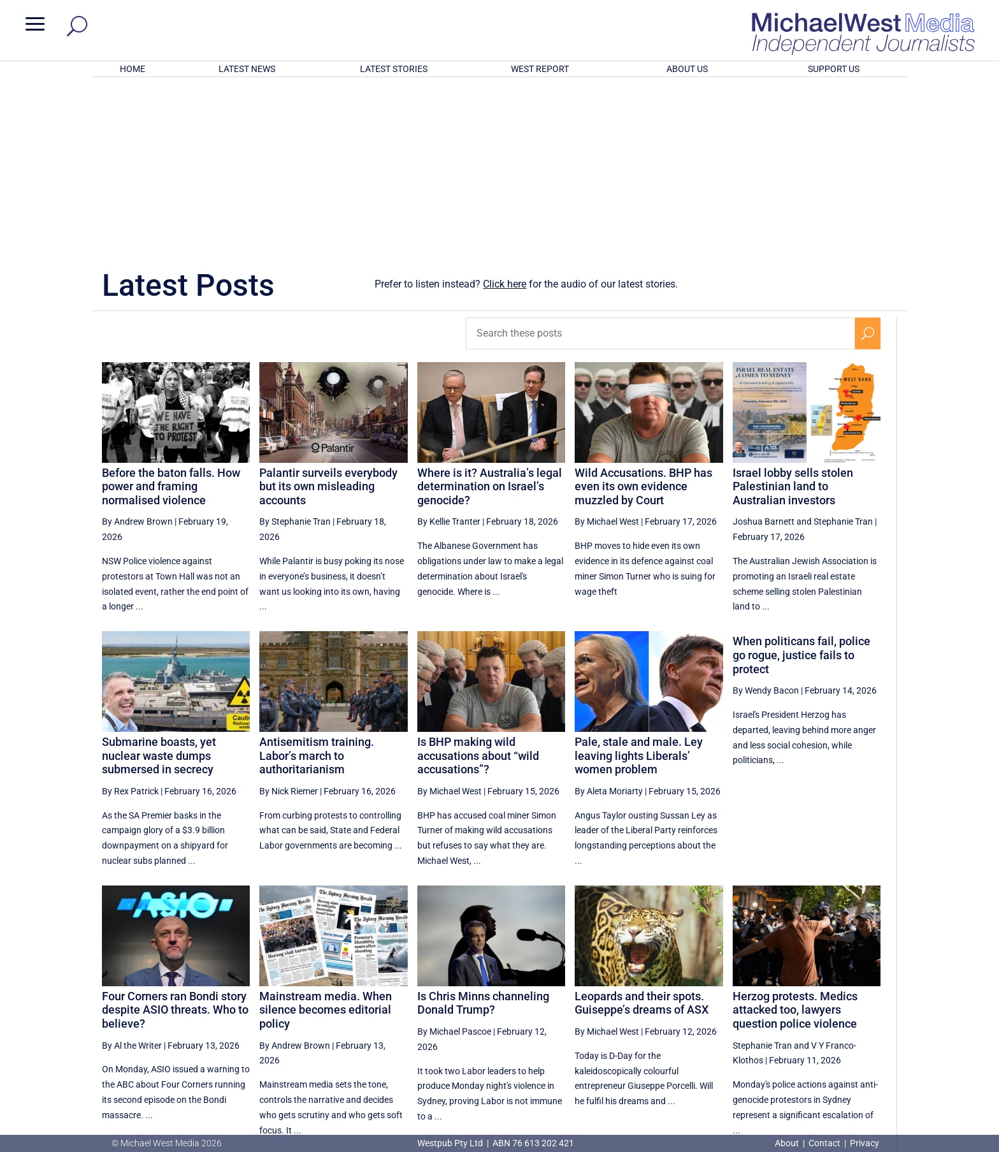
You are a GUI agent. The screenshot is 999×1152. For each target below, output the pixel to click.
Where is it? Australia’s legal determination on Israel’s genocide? (489, 319)
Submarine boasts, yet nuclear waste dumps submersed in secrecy (159, 588)
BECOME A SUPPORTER (931, 1062)
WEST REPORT (540, 69)
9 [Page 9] (744, 1014)
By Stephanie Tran (295, 354)
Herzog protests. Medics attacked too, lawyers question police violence (795, 842)
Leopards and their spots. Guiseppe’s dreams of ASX (641, 836)
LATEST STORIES (394, 69)
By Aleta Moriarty (609, 624)
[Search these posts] (660, 166)
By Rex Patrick (130, 624)
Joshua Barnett (763, 354)
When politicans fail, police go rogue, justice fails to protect (801, 487)
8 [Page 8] (717, 1014)
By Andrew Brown (137, 354)
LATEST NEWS (247, 69)
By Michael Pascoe (454, 864)
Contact (824, 1143)
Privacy (864, 1143)
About (788, 1143)
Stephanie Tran (843, 354)
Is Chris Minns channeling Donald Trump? (483, 836)
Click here (504, 117)
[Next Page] (868, 1013)
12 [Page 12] (838, 1014)
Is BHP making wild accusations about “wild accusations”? (478, 588)
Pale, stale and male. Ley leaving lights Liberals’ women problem (639, 588)
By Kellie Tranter (448, 354)
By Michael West (607, 354)
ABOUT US (687, 69)
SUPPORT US (833, 69)
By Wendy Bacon (766, 523)
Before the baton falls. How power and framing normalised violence (171, 319)
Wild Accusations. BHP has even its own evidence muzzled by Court (643, 319)
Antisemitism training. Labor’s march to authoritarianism (316, 588)
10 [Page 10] (774, 1014)
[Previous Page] (690, 1013)
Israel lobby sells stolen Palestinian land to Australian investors (793, 319)
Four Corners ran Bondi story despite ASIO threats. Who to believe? (175, 842)
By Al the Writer (132, 878)
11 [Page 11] (806, 1014)
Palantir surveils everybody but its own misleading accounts (328, 319)
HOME (132, 69)
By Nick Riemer (288, 624)
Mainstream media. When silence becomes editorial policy (325, 842)
